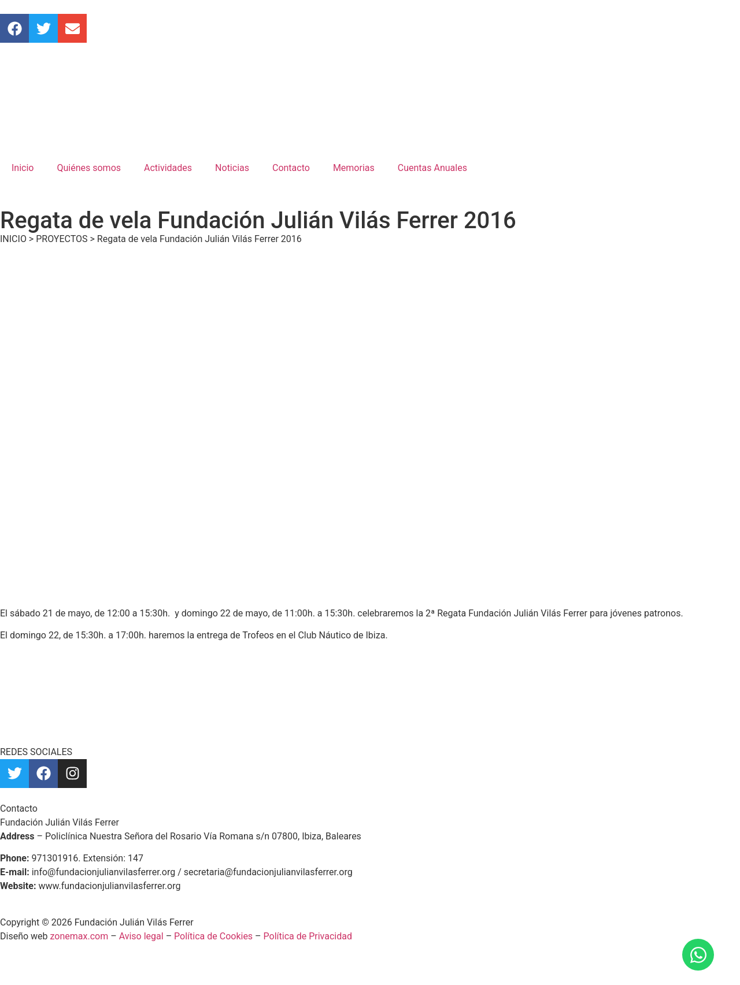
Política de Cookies (213, 936)
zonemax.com (79, 936)
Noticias (232, 167)
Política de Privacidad (308, 936)
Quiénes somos (89, 167)
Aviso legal (141, 936)
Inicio (23, 167)
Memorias (354, 167)
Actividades (168, 167)
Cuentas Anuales (432, 167)
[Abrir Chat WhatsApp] (698, 955)
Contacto (291, 167)
